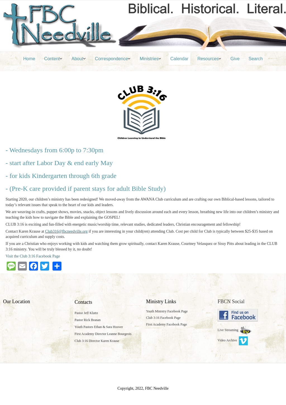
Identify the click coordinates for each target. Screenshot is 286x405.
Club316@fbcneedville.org (66, 231)
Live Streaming (228, 330)
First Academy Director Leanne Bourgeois (103, 334)
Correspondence (111, 58)
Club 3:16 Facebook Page (163, 318)
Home (29, 58)
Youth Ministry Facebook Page (167, 311)
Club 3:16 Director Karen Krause (97, 341)
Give (235, 58)
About (77, 58)
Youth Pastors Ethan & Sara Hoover (99, 327)
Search (256, 58)
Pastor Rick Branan (88, 320)
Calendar (179, 58)
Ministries (149, 58)
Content (52, 58)
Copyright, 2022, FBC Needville (142, 388)
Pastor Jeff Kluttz (86, 313)
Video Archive (233, 340)
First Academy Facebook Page (166, 324)
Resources (208, 58)
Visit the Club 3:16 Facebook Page (33, 256)
